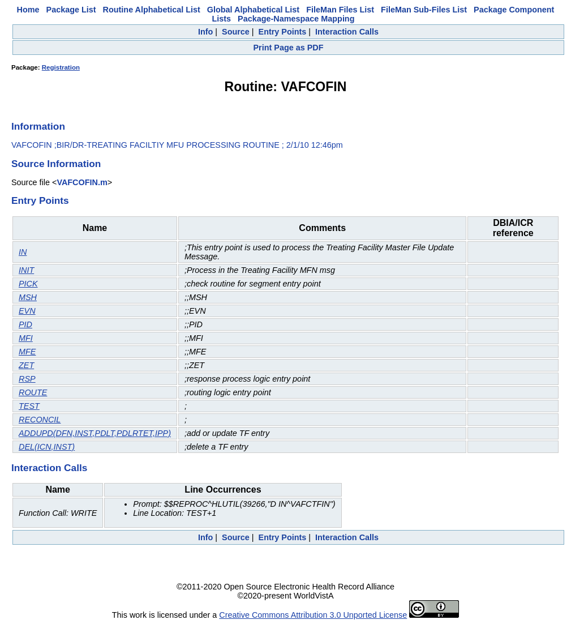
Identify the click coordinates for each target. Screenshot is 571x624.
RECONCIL (40, 419)
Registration (61, 67)
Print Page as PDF (289, 47)
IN (23, 252)
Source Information (56, 163)
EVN (27, 310)
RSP (27, 378)
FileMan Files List (340, 9)
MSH (28, 297)
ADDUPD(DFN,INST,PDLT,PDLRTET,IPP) (95, 433)
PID (25, 324)
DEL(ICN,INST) (47, 446)
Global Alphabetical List (253, 9)
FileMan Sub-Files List (424, 9)
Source (236, 31)
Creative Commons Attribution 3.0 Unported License (313, 614)
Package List (71, 9)
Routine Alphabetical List (151, 9)
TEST (29, 406)
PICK (28, 283)
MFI (26, 338)
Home (28, 9)
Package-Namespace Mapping (296, 18)
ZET (26, 365)
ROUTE (33, 392)
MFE (27, 351)
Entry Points (283, 31)
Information (38, 126)
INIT (26, 270)
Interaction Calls (347, 31)
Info (205, 31)
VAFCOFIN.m (82, 182)
